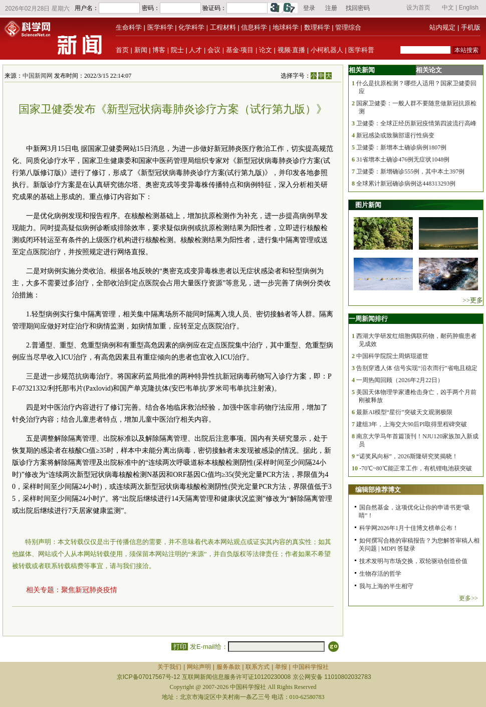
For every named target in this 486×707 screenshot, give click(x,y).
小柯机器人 (327, 50)
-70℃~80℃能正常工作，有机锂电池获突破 (415, 468)
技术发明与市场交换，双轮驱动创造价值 (413, 561)
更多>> (468, 598)
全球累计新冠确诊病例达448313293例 (405, 183)
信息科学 (254, 27)
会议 (213, 50)
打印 (179, 646)
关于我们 (169, 666)
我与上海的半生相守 (386, 586)
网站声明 (199, 666)
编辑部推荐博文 (378, 489)
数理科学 (317, 27)
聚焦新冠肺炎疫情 (89, 590)
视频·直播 (292, 50)
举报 (281, 666)
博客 (158, 50)
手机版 (470, 27)
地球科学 (286, 27)
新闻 (140, 50)
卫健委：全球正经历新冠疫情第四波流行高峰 (416, 123)
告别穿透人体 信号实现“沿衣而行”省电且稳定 (416, 368)
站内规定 (442, 27)
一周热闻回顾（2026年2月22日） (399, 380)
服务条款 (228, 666)
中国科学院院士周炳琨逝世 (392, 356)
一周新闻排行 (368, 318)
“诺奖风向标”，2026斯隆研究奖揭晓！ (407, 456)
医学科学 (160, 27)
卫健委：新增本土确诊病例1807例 (401, 147)
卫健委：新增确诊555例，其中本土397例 (410, 171)
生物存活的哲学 (380, 573)
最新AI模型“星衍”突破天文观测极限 (404, 412)
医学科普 (361, 50)
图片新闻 (368, 205)
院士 (177, 50)
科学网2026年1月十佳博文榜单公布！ (408, 528)
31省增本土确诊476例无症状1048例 (402, 159)
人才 (195, 50)
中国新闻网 (38, 75)
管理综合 (348, 27)
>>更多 (472, 300)
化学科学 (191, 27)
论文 (265, 50)
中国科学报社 (311, 666)
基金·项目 (240, 50)
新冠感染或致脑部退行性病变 (395, 135)
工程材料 (223, 27)
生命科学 (129, 27)
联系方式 (258, 666)
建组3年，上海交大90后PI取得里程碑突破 (411, 424)
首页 (122, 50)
